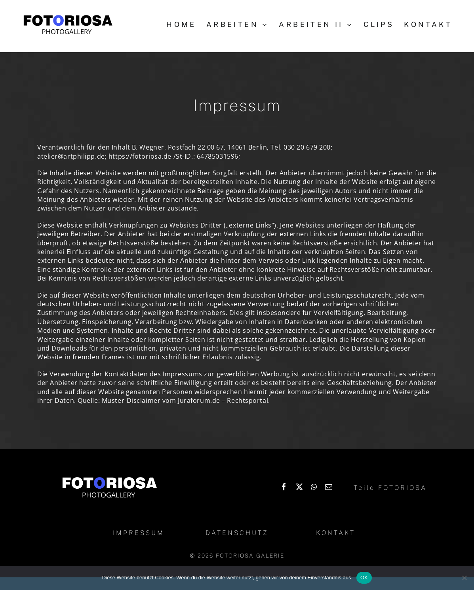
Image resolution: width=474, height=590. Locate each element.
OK (364, 578)
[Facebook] (284, 486)
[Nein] (464, 578)
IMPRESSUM (138, 533)
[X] (299, 486)
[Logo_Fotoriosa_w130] (109, 477)
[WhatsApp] (314, 486)
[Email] (329, 486)
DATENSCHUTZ (237, 533)
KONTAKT (335, 533)
